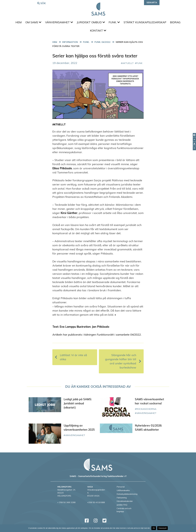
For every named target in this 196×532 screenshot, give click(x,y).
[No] (193, 528)
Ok (154, 528)
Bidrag (177, 22)
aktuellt (128, 64)
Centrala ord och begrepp (124, 511)
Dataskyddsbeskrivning (127, 495)
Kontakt (98, 32)
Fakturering (122, 499)
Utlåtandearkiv (123, 492)
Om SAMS (32, 22)
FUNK (139, 64)
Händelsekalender (125, 503)
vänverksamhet (146, 414)
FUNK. (114, 22)
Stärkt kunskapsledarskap (146, 22)
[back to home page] (98, 466)
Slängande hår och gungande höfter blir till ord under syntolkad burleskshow (123, 363)
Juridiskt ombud (91, 22)
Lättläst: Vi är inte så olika (71, 359)
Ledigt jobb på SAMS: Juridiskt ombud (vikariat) (78, 405)
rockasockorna (146, 410)
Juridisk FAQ (122, 506)
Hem (17, 22)
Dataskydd (162, 528)
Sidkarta (151, 2)
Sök (41, 3)
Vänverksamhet (58, 22)
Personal (120, 488)
